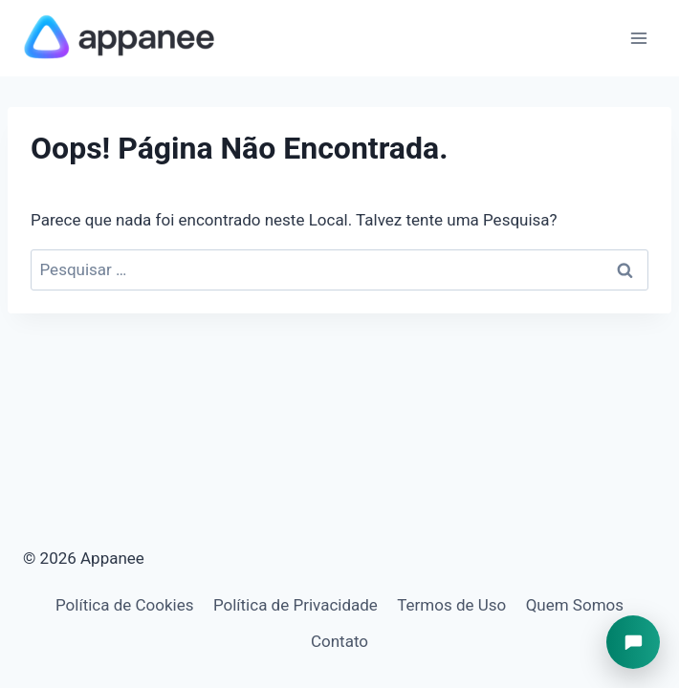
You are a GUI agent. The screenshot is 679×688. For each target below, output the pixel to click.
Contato (339, 641)
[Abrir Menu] (638, 38)
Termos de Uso (451, 604)
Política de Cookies (124, 604)
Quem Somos (575, 604)
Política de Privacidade (295, 604)
